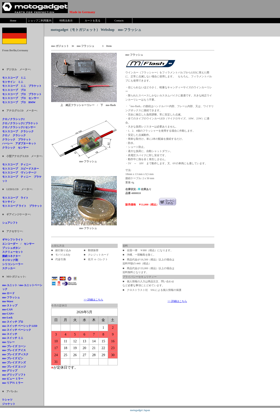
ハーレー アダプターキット (19, 143)
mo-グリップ (9, 370)
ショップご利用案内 (39, 20)
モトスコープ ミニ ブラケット (22, 85)
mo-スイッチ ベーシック (16, 329)
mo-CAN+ (8, 313)
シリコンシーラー (12, 264)
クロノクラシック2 (13, 119)
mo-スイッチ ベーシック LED (19, 325)
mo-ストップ (9, 305)
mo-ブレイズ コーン (14, 346)
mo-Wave (7, 301)
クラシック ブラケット (16, 139)
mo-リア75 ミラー (12, 382)
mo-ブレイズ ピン (12, 358)
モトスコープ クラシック (18, 131)
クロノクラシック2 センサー (19, 127)
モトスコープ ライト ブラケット (22, 205)
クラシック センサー (15, 147)
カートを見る (92, 20)
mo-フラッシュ (11, 297)
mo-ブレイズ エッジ (14, 366)
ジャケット (8, 403)
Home (13, 20)
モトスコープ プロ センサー (20, 98)
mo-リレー (8, 342)
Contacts (119, 20)
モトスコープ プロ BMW (18, 102)
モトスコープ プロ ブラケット (22, 94)
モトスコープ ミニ (14, 77)
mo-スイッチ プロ (12, 321)
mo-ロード (8, 293)
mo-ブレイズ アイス (14, 350)
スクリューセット (12, 251)
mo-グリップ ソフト (14, 374)
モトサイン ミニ (12, 81)
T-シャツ (7, 399)
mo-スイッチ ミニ (12, 337)
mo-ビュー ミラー (12, 378)
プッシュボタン (11, 247)
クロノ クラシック (14, 135)
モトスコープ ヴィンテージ (19, 172)
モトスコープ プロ (14, 90)
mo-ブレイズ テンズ (14, 362)
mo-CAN (7, 309)
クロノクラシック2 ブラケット (20, 123)
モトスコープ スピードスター (20, 168)
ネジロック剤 (10, 260)
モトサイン (8, 201)
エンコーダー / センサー (18, 243)
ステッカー (8, 268)
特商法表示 (66, 20)
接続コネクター (11, 256)
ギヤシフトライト (12, 239)
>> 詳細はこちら (93, 299)
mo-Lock (7, 317)
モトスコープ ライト (15, 197)
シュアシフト (10, 222)
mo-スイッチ (9, 334)
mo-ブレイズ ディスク (15, 354)
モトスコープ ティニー (16, 164)
